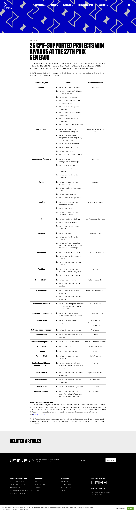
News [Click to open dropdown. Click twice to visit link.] (54, 5)
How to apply (65, 481)
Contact (37, 490)
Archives (64, 490)
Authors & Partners (67, 484)
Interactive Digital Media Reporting (21, 490)
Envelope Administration (17, 484)
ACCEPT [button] (130, 508)
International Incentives (17, 481)
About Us (38, 481)
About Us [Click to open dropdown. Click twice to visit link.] (103, 5)
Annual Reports (40, 484)
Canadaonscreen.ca (50, 419)
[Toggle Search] (133, 5)
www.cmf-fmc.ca (39, 414)
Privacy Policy (94, 494)
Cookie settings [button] (120, 509)
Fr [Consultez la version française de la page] (129, 5)
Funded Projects (85, 5)
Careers (38, 487)
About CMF (39, 478)
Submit (109, 460)
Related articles (25, 441)
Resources (65, 478)
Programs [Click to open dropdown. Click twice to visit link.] (40, 5)
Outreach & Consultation (17, 493)
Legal (101, 494)
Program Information (18, 478)
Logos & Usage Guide (67, 487)
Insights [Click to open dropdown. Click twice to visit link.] (68, 5)
